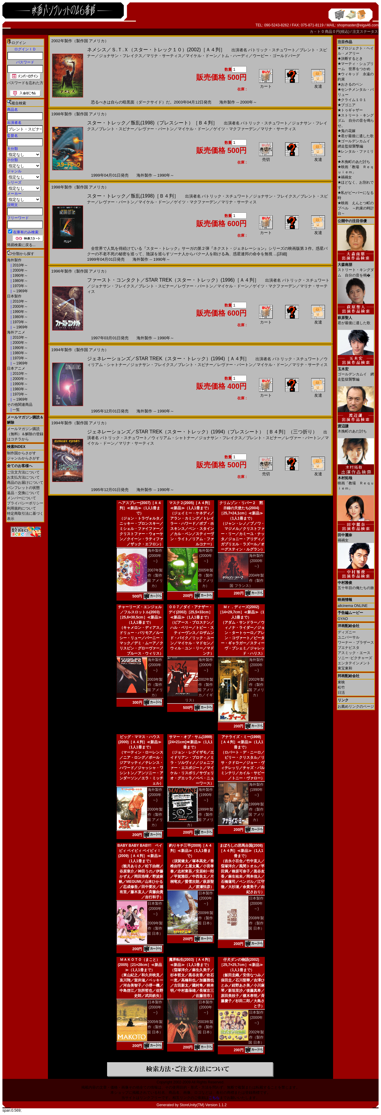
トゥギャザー (350, 110)
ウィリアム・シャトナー (173, 437)
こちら (214, 1098)
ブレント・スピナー (116, 129)
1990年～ (20, 275)
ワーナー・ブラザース (356, 642)
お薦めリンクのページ (356, 706)
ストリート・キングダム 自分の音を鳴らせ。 (356, 120)
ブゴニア (347, 105)
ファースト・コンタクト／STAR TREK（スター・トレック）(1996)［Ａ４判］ (173, 280)
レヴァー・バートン (156, 129)
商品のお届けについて (25, 482)
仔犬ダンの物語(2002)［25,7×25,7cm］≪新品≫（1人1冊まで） (241, 964)
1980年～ (20, 281)
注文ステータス (365, 31)
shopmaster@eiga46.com (358, 25)
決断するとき (350, 58)
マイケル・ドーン (201, 55)
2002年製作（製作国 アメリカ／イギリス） (199, 689)
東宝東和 (345, 668)
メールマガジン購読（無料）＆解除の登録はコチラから (25, 434)
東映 (341, 682)
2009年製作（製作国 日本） (155, 928)
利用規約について (21, 508)
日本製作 (14, 296)
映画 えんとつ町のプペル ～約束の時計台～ (356, 208)
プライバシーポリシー (25, 503)
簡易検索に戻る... (21, 245)
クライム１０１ (352, 100)
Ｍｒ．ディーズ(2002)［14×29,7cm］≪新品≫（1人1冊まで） (241, 612)
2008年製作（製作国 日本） (256, 923)
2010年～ (20, 265)
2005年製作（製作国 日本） (155, 1027)
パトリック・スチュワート (271, 50)
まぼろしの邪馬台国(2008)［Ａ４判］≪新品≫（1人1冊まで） (241, 850)
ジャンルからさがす (23, 458)
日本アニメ (16, 368)
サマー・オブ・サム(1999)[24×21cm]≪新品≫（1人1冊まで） (190, 742)
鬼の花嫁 (347, 131)
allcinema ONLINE (353, 606)
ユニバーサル (348, 637)
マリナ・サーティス (164, 55)
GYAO (343, 619)
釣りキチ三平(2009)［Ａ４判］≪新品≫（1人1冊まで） (190, 850)
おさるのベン (350, 84)
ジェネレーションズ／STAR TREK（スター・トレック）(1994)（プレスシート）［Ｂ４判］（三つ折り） (202, 431)
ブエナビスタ (348, 648)
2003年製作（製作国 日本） (205, 1027)
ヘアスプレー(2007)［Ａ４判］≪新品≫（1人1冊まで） (140, 508)
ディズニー (347, 632)
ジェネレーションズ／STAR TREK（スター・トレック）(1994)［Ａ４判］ (168, 358)
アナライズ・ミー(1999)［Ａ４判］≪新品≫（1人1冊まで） (241, 742)
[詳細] (282, 254)
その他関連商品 (19, 404)
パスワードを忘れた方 (25, 83)
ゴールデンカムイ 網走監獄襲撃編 (356, 371)
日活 (341, 692)
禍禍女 (345, 177)
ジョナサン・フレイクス (120, 55)
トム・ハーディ (235, 55)
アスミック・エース (354, 653)
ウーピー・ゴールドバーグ (276, 55)
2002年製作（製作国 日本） (256, 1037)
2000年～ (20, 270)
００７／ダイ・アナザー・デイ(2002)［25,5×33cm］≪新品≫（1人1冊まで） (190, 612)
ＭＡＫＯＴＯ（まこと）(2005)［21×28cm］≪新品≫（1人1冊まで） (140, 964)
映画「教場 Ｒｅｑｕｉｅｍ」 (356, 480)
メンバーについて (21, 498)
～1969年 (20, 291)
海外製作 (14, 260)
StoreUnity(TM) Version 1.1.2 (203, 1105)
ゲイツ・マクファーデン (235, 129)
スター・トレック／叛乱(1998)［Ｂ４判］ (133, 195)
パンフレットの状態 (23, 488)
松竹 (341, 687)
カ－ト (316, 31)
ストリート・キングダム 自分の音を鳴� (356, 267)
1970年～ (20, 286)
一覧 (16, 410)
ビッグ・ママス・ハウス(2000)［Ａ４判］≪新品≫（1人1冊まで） (140, 742)
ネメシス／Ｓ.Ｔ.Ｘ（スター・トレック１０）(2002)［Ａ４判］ (156, 49)
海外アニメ (16, 332)
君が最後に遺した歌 (356, 136)
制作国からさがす (21, 453)
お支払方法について (23, 477)
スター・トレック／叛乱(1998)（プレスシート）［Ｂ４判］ (152, 122)
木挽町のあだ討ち (354, 162)
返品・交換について (23, 493)
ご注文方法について (23, 472)
